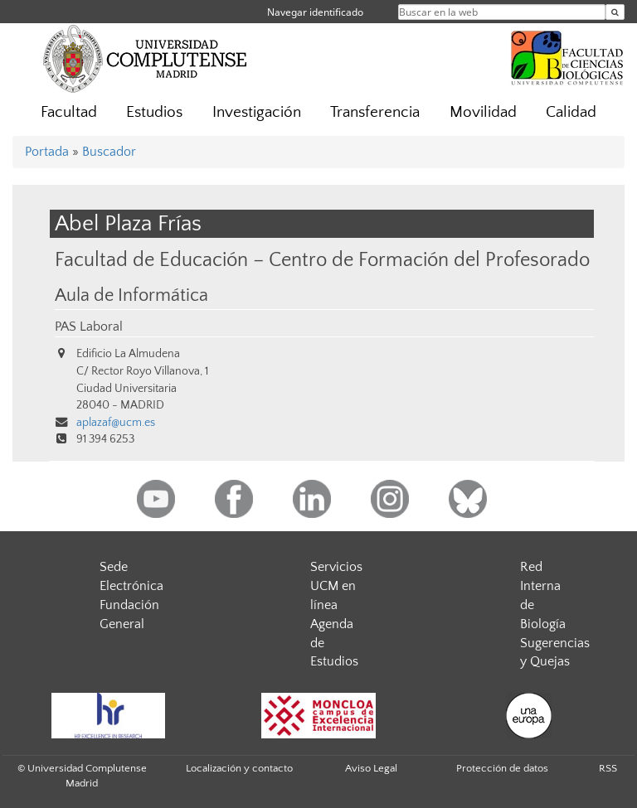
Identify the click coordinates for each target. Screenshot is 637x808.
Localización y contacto (239, 768)
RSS (608, 768)
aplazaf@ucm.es (115, 422)
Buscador (109, 151)
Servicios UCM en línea (336, 585)
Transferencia (375, 112)
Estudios (154, 112)
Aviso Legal (371, 768)
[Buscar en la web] (615, 12)
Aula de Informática (131, 296)
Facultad (69, 112)
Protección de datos (502, 768)
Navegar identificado (315, 12)
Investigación (256, 112)
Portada (47, 151)
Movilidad (483, 112)
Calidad (571, 112)
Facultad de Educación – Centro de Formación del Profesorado (322, 260)
